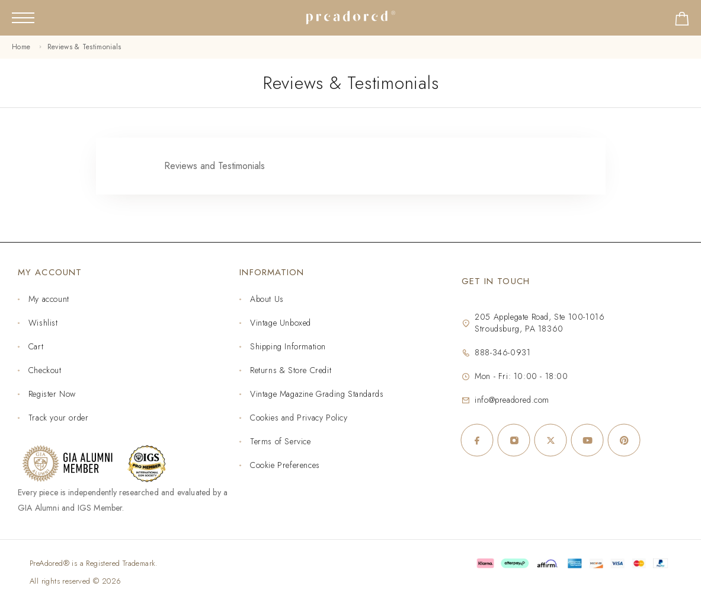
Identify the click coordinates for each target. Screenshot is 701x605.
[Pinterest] (624, 440)
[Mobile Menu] (23, 18)
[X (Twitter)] (550, 440)
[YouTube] (587, 440)
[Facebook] (477, 440)
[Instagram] (513, 440)
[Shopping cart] (682, 21)
